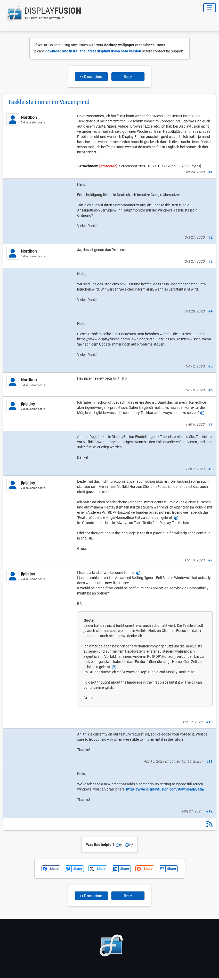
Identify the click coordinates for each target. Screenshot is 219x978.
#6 (210, 390)
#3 (210, 261)
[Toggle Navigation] (209, 7)
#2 (210, 237)
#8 (210, 469)
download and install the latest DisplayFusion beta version (93, 51)
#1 (210, 172)
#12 (209, 811)
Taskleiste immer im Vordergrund (49, 102)
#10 (209, 722)
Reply (128, 76)
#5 (210, 366)
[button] (42, 14)
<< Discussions (91, 76)
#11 (209, 761)
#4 (210, 311)
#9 (210, 560)
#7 (210, 424)
